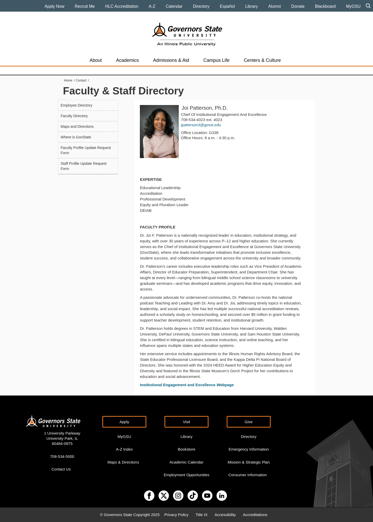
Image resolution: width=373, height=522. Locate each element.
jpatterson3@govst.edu (201, 125)
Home (68, 80)
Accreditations (255, 514)
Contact (81, 80)
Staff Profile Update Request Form (83, 166)
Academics (127, 60)
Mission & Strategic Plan (249, 462)
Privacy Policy (176, 514)
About (96, 60)
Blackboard (325, 6)
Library (251, 6)
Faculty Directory (74, 116)
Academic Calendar (187, 462)
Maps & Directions (123, 462)
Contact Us (61, 469)
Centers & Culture (262, 60)
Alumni (274, 6)
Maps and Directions (77, 126)
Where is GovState (76, 137)
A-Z (152, 6)
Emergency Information (248, 449)
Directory (201, 6)
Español (227, 6)
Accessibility (225, 514)
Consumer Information (247, 475)
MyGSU (353, 6)
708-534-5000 (62, 456)
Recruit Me (85, 6)
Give (249, 422)
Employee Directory (76, 105)
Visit (186, 422)
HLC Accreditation (121, 6)
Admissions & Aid (171, 60)
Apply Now (54, 6)
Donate (298, 6)
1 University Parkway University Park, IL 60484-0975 (62, 438)
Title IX (201, 514)
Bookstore (186, 449)
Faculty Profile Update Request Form (86, 150)
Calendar (174, 6)
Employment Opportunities (187, 475)
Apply (124, 422)
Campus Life (216, 60)
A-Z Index (124, 449)
